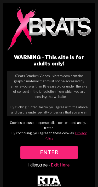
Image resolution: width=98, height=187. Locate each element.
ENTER (49, 152)
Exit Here (60, 165)
